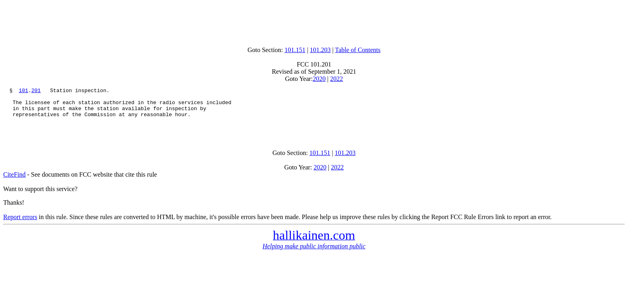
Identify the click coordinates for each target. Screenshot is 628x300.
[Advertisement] (314, 21)
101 (23, 91)
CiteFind (14, 182)
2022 (336, 78)
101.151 (294, 49)
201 (35, 91)
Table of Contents (358, 49)
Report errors (20, 225)
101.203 (320, 49)
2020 (319, 78)
